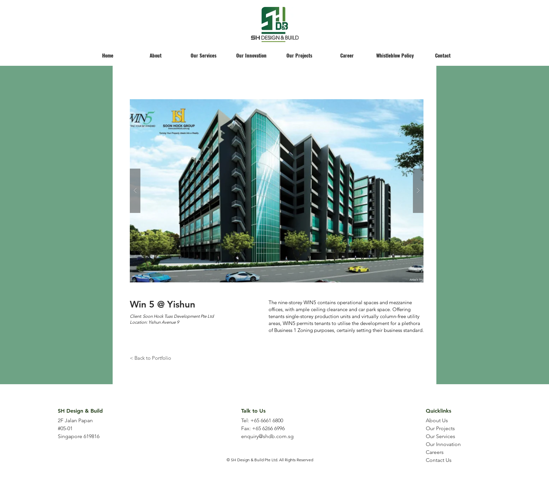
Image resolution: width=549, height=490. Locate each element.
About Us (437, 420)
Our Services (440, 436)
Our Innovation (443, 444)
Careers (435, 452)
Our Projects (440, 428)
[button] (276, 190)
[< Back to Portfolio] (150, 357)
